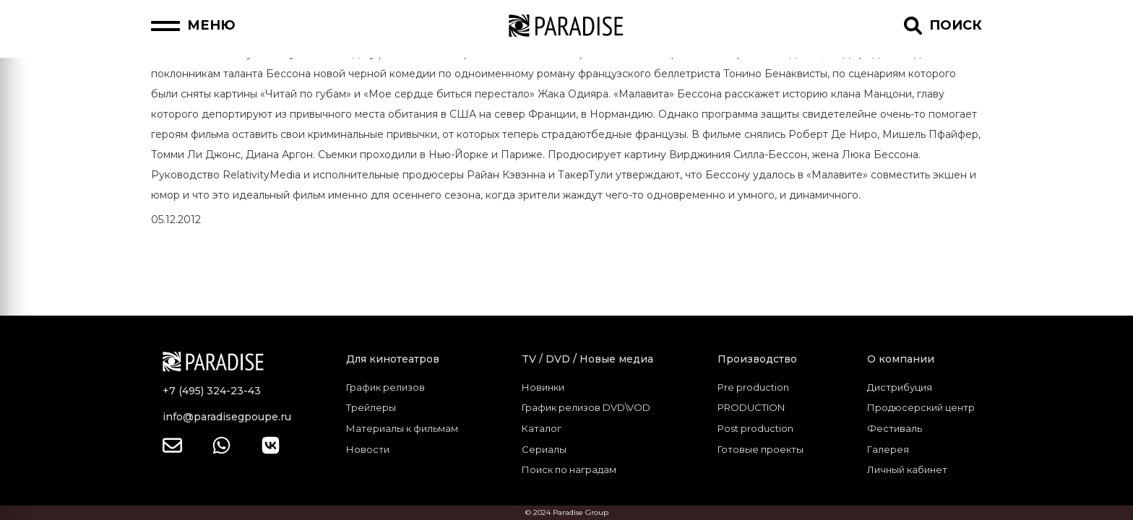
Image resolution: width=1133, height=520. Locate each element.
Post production (755, 428)
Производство (757, 358)
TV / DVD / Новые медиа (587, 358)
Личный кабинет (907, 469)
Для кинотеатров (392, 358)
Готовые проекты (761, 449)
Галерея (888, 449)
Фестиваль (894, 428)
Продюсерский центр (921, 407)
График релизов (385, 387)
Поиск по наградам (569, 469)
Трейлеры (371, 407)
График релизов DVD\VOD (586, 407)
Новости (367, 449)
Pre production (753, 387)
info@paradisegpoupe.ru (227, 416)
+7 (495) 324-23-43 (212, 390)
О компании (900, 358)
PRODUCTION (751, 407)
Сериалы (544, 449)
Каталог (541, 428)
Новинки (543, 387)
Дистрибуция (899, 387)
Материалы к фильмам (402, 428)
